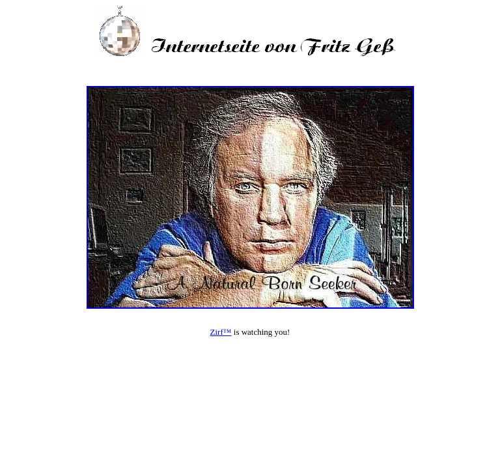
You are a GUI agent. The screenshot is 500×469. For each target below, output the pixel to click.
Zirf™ (221, 332)
